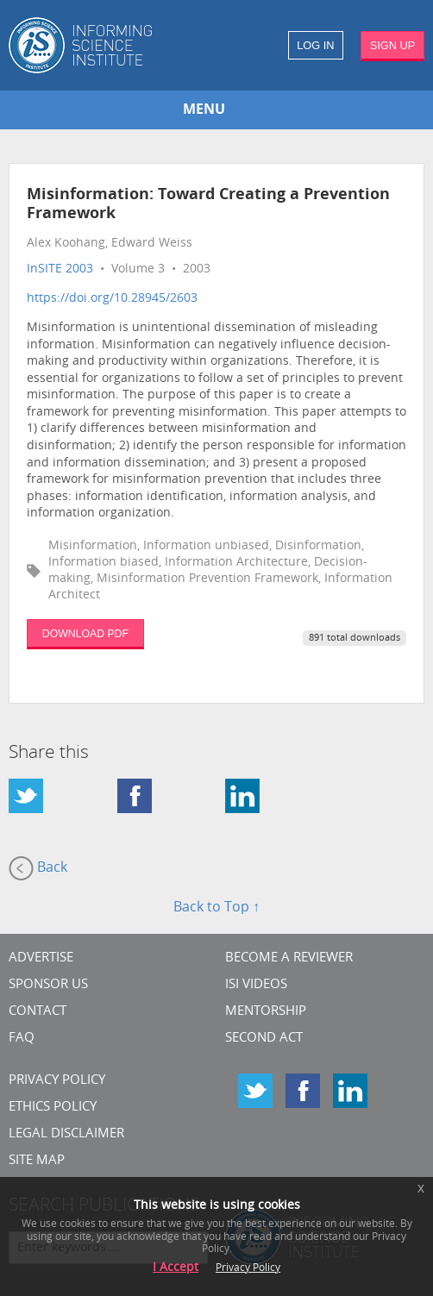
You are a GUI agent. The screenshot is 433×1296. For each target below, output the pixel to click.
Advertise (41, 958)
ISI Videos (256, 985)
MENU (204, 110)
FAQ (22, 1038)
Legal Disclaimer (66, 1134)
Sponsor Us (48, 985)
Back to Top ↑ (216, 908)
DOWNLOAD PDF (85, 634)
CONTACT (37, 1011)
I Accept (175, 1268)
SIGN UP (393, 45)
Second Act (264, 1038)
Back (38, 868)
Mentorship (265, 1011)
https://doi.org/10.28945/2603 (112, 298)
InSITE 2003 (60, 269)
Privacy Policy (57, 1080)
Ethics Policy (53, 1107)
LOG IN (315, 45)
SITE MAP (37, 1161)
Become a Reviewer (289, 958)
